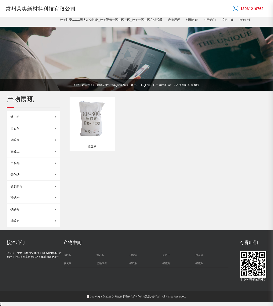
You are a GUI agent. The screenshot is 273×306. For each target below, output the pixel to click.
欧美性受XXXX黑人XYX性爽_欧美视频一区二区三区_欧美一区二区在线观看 (111, 19)
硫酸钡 (15, 140)
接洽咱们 (245, 19)
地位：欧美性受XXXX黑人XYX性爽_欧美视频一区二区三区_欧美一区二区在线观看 (123, 85)
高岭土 (15, 151)
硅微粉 (195, 85)
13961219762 (252, 9)
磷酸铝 (15, 220)
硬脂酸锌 (16, 186)
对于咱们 (210, 19)
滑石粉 (15, 128)
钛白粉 (15, 116)
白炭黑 (15, 163)
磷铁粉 (15, 197)
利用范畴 (192, 19)
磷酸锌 (15, 209)
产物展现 (174, 19)
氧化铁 (15, 174)
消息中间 (227, 19)
